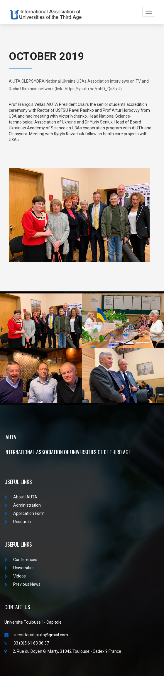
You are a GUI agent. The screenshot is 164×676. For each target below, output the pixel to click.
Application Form (24, 513)
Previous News (22, 584)
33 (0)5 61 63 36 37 (26, 643)
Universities (19, 567)
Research (17, 521)
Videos (15, 576)
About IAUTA (20, 497)
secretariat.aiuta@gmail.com (36, 634)
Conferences (20, 559)
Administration (22, 505)
